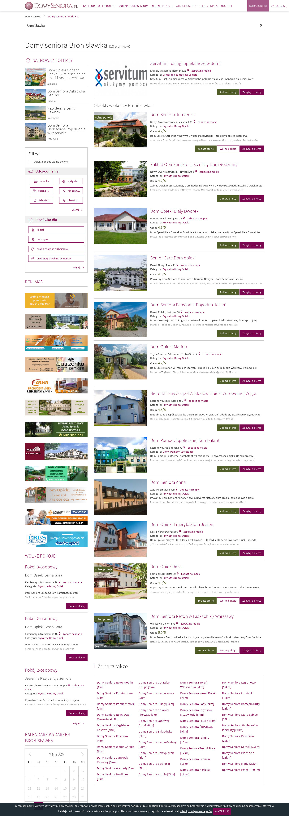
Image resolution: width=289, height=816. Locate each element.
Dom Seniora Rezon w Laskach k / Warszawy (192, 616)
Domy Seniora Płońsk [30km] (241, 770)
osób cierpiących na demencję (53, 258)
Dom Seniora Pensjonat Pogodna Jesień (188, 305)
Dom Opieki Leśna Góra (43, 575)
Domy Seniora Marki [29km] (240, 763)
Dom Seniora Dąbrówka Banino (66, 93)
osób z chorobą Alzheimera (52, 249)
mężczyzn (42, 239)
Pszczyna (52, 139)
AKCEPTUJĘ (222, 811)
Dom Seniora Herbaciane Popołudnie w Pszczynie (66, 129)
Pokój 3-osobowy (41, 567)
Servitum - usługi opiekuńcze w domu (186, 63)
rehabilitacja (74, 190)
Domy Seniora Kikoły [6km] (156, 704)
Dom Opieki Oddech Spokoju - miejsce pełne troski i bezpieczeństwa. (66, 74)
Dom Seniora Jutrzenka (172, 115)
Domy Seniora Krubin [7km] (157, 774)
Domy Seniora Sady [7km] (197, 704)
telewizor (44, 200)
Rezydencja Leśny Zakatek (61, 110)
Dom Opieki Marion (168, 347)
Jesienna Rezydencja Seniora (48, 678)
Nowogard (53, 118)
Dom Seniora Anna (168, 482)
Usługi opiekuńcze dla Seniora (180, 74)
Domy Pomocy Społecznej (178, 451)
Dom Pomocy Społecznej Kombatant (184, 440)
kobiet (40, 229)
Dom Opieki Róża (166, 566)
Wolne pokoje (228, 148)
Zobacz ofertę (77, 606)
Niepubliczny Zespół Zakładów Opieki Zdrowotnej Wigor (203, 393)
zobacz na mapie (72, 582)
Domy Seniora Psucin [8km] (198, 721)
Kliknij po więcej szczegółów (196, 811)
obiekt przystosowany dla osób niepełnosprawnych (75, 200)
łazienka (44, 181)
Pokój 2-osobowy (41, 618)
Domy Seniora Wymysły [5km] (116, 768)
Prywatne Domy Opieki (50, 586)
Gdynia (51, 101)
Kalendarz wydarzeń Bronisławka (47, 738)
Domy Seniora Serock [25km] (241, 747)
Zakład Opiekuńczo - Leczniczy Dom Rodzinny (193, 164)
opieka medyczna (45, 190)
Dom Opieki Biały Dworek (174, 211)
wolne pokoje (103, 117)
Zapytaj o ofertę (251, 92)
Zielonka (52, 83)
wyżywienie (74, 181)
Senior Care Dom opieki (173, 258)
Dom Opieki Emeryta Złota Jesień (181, 524)
